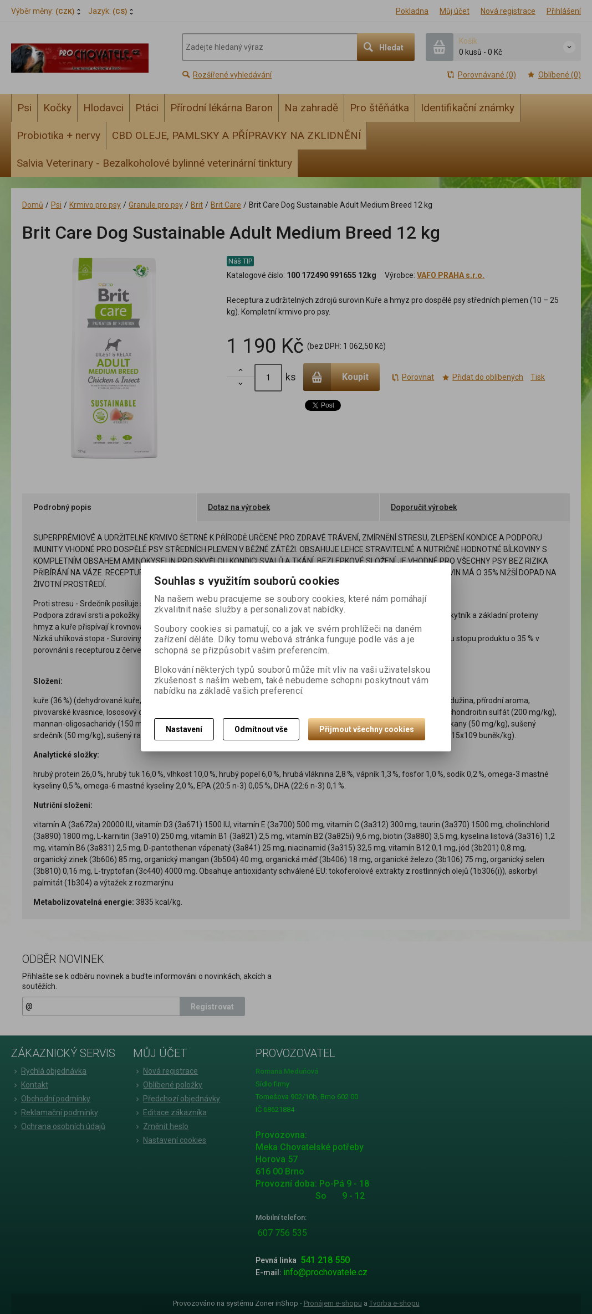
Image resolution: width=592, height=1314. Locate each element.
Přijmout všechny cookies (366, 729)
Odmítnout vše (261, 729)
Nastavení (184, 729)
